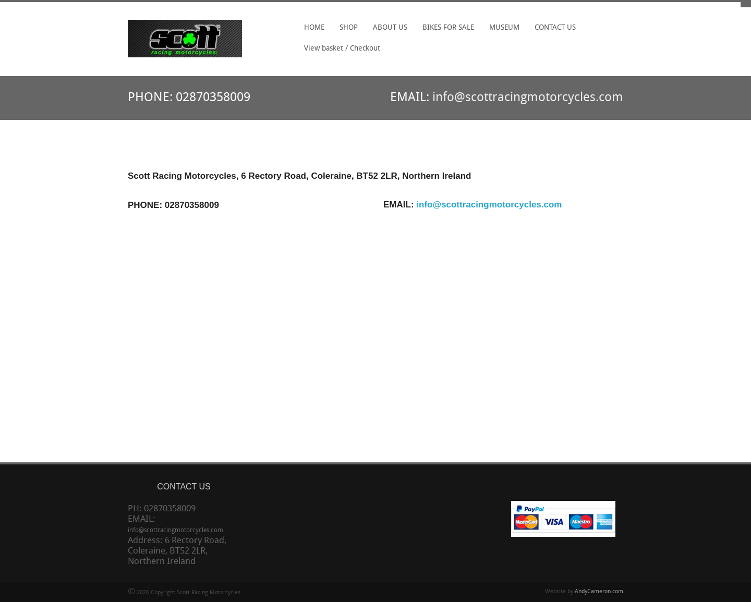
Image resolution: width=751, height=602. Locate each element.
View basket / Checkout (342, 49)
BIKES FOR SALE (448, 28)
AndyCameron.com (599, 592)
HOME (314, 28)
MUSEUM (504, 28)
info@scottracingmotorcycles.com (527, 98)
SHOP (349, 28)
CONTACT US (555, 28)
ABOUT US (390, 28)
